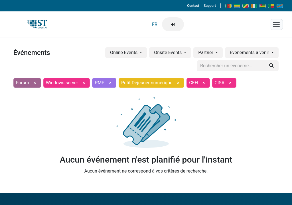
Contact (193, 6)
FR (154, 24)
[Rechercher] (271, 65)
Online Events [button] (124, 52)
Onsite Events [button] (168, 52)
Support (210, 6)
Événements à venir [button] (250, 52)
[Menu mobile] (276, 24)
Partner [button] (206, 52)
